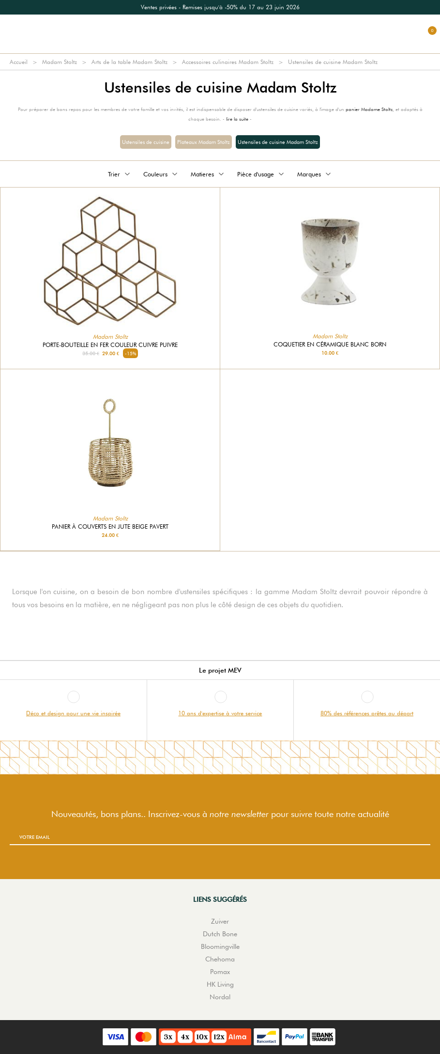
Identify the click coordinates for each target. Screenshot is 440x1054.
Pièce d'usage (261, 174)
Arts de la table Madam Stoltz (129, 61)
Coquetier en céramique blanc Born (329, 344)
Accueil (19, 61)
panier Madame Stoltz (369, 109)
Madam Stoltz (59, 61)
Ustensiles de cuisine (145, 142)
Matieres (208, 174)
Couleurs (161, 174)
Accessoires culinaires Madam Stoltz (227, 61)
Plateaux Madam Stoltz (203, 142)
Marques (315, 174)
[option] (220, 7)
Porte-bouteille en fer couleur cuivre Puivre (110, 345)
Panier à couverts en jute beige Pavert (110, 527)
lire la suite (237, 119)
